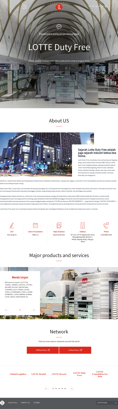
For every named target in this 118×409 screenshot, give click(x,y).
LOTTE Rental (39, 374)
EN (93, 6)
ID (105, 6)
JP (99, 6)
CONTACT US (25, 403)
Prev (6, 310)
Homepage (59, 77)
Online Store (73, 350)
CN (96, 6)
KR (89, 6)
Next (34, 310)
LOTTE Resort (59, 374)
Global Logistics (18, 374)
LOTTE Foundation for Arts (100, 374)
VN (103, 6)
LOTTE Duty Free (79, 374)
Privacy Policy (12, 403)
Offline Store (41, 350)
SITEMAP (37, 403)
